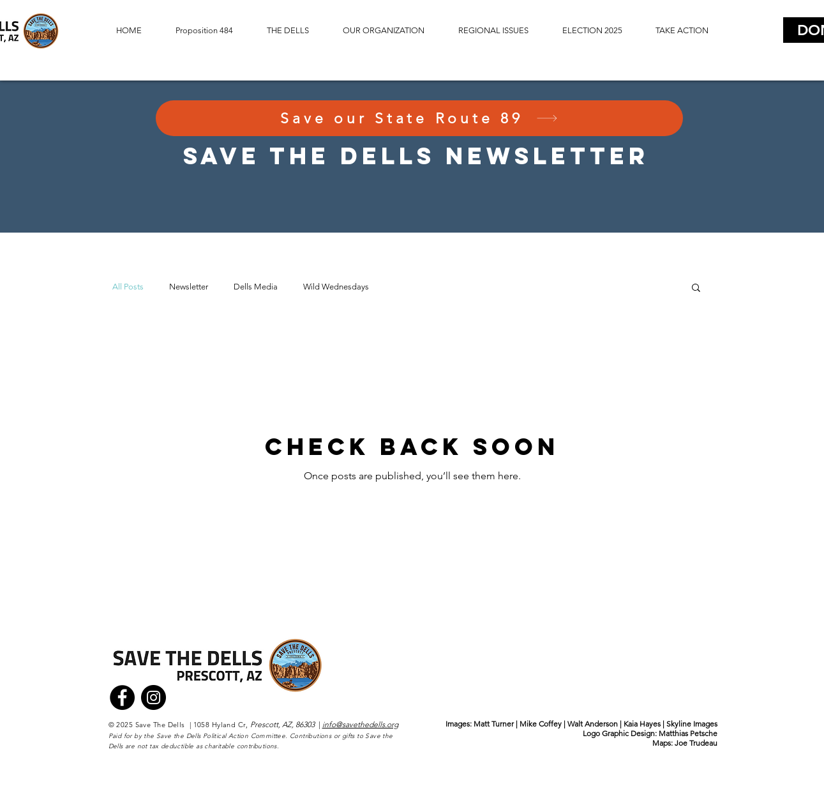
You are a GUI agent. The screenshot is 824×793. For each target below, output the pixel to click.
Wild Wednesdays (336, 286)
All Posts (128, 286)
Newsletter (188, 286)
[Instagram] (153, 697)
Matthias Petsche (688, 733)
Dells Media (256, 286)
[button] (288, 31)
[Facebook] (122, 697)
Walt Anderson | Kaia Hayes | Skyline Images (642, 723)
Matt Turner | (497, 723)
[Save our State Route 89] (419, 118)
